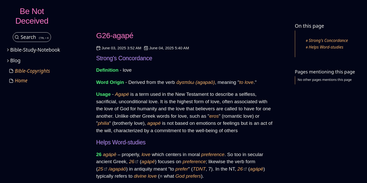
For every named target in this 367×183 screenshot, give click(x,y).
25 (100, 169)
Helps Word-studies (326, 47)
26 (131, 161)
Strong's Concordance (328, 40)
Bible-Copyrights (32, 71)
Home (21, 80)
